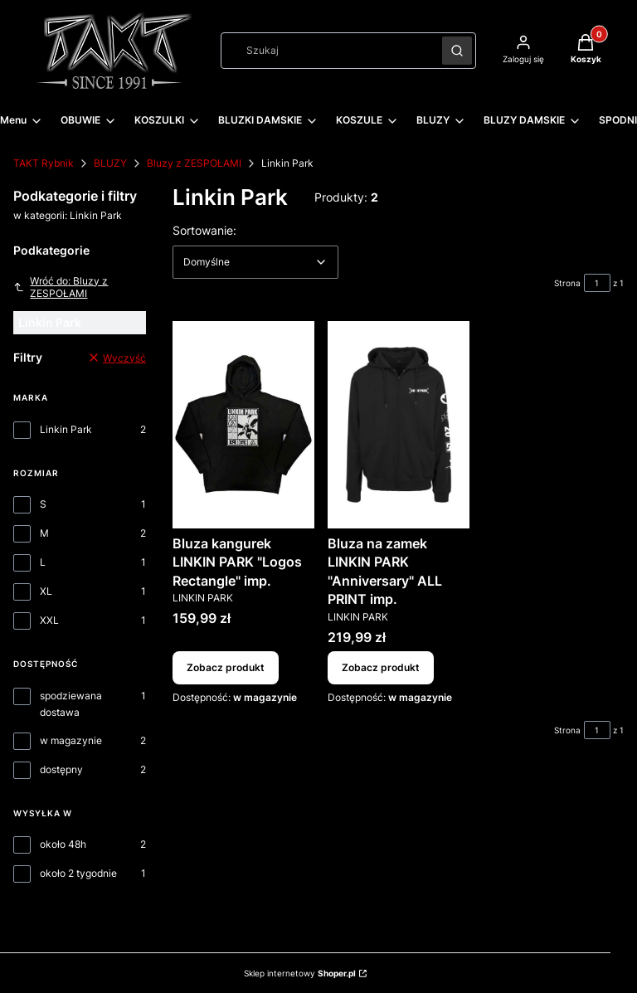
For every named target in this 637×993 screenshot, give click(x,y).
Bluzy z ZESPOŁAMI (194, 163)
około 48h (63, 844)
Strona (567, 283)
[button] (457, 51)
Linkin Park (66, 429)
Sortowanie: (204, 229)
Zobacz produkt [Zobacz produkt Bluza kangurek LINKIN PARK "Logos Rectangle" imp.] (226, 667)
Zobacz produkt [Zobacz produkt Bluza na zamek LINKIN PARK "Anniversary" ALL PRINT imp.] (381, 667)
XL (46, 591)
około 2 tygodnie (78, 873)
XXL (49, 620)
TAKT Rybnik (43, 163)
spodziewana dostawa (71, 703)
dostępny (61, 769)
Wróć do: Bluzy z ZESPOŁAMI (60, 287)
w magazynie (71, 740)
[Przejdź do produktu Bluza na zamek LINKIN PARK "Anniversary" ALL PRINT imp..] (398, 424)
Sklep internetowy (300, 973)
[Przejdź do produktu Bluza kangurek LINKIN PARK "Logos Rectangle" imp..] (243, 424)
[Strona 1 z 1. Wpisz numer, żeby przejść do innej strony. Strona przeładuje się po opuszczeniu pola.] (597, 283)
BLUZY (110, 163)
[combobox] (326, 51)
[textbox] (255, 262)
